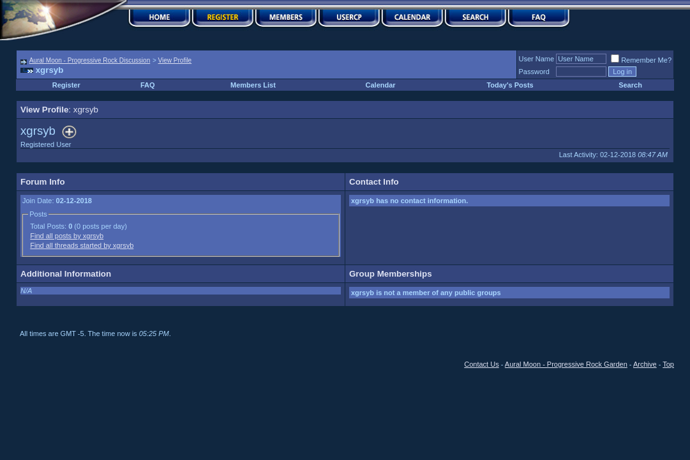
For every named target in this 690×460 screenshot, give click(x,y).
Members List (253, 85)
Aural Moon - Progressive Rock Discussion (90, 60)
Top (668, 364)
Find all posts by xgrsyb (66, 236)
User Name (537, 59)
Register (66, 85)
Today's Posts (509, 85)
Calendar (381, 85)
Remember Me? (641, 60)
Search (630, 85)
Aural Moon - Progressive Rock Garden (566, 364)
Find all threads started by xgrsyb (81, 245)
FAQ (147, 85)
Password (534, 71)
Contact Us (481, 364)
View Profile (175, 60)
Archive (645, 364)
